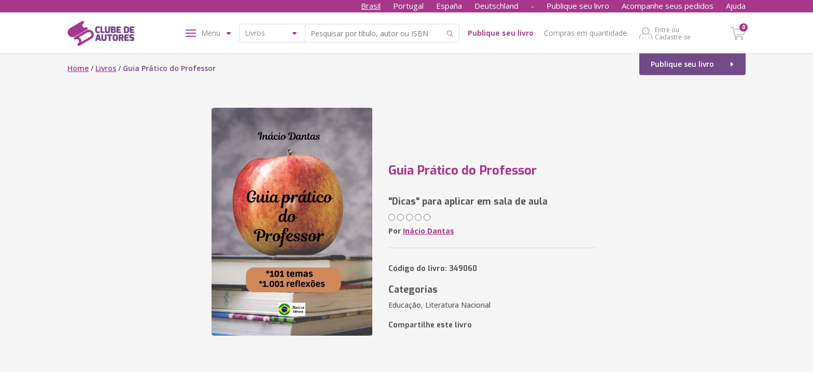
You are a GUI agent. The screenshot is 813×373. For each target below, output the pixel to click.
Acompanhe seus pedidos (667, 6)
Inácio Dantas (428, 231)
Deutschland (496, 6)
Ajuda (736, 6)
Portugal (408, 6)
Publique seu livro (577, 6)
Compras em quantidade (585, 33)
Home (78, 68)
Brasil (371, 6)
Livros (105, 68)
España (449, 6)
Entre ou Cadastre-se (673, 33)
